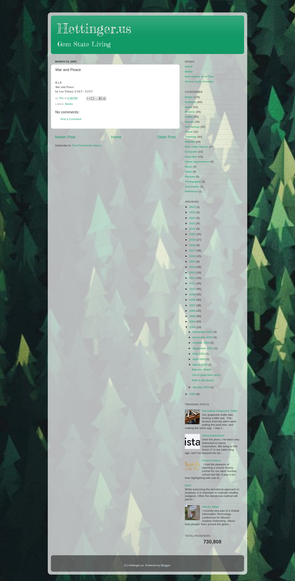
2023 (192, 217)
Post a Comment (70, 119)
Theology (191, 136)
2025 (192, 206)
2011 (192, 283)
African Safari (210, 506)
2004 (192, 321)
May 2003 (199, 353)
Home (116, 137)
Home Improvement (197, 161)
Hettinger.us (94, 28)
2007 (192, 305)
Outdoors (191, 102)
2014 (192, 266)
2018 (192, 245)
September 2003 (203, 348)
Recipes (190, 176)
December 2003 (203, 331)
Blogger (165, 565)
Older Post (166, 137)
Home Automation (213, 435)
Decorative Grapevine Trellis (219, 410)
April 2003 (199, 359)
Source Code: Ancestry (199, 81)
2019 (192, 239)
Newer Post (65, 137)
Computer (191, 151)
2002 (192, 394)
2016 (192, 256)
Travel (189, 131)
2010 (192, 288)
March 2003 (200, 364)
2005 (192, 316)
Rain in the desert (203, 380)
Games (189, 121)
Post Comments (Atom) (86, 145)
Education (191, 156)
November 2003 (203, 337)
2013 (192, 272)
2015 (192, 261)
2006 (192, 310)
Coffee (189, 116)
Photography (193, 181)
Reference (191, 191)
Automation (192, 186)
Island (188, 107)
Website (190, 141)
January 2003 (201, 387)
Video (188, 171)
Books (69, 103)
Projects (190, 111)
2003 (192, 327)
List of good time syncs (206, 374)
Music (188, 166)
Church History (211, 460)
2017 (192, 250)
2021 (192, 228)
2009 (192, 294)
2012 (192, 277)
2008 (192, 299)
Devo (188, 485)
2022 (192, 223)
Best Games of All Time (199, 76)
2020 (192, 234)
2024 (192, 212)
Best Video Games (196, 146)
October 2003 (201, 342)
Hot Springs (192, 126)
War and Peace (201, 369)
